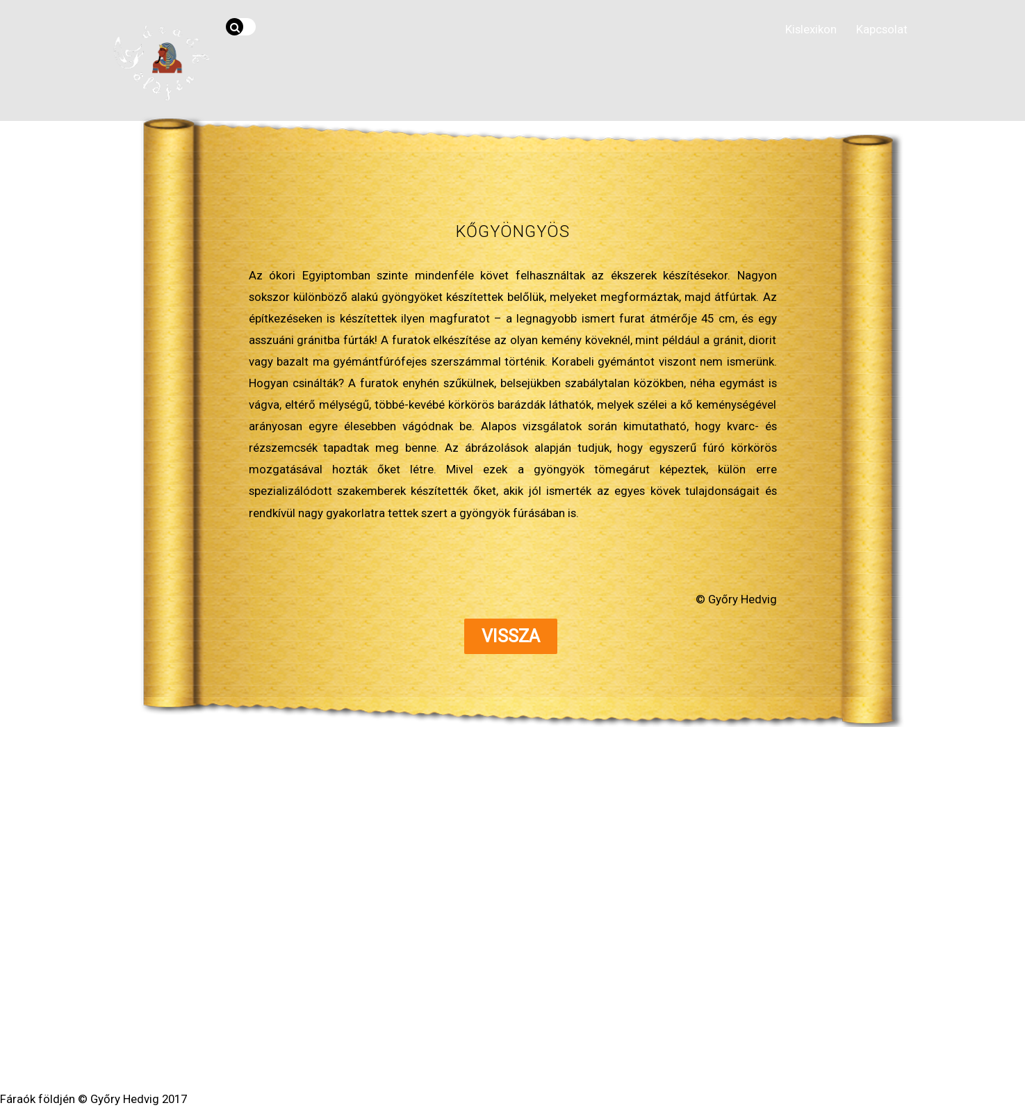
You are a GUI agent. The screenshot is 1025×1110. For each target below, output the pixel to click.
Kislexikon (811, 29)
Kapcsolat (882, 29)
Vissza (511, 636)
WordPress (467, 1042)
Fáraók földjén (507, 1028)
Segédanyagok (497, 990)
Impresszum (636, 990)
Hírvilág (367, 990)
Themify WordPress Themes (564, 1042)
